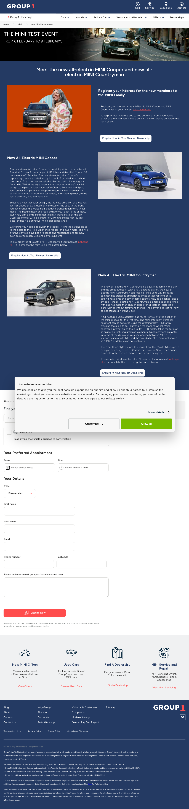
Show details (156, 412)
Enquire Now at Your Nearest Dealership (126, 138)
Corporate (43, 717)
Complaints (78, 712)
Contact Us (10, 722)
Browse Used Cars (71, 686)
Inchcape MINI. (142, 109)
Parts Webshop (46, 722)
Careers (8, 717)
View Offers (25, 686)
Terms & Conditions (12, 731)
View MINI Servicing (164, 687)
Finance (42, 712)
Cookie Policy (54, 731)
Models (81, 17)
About (7, 712)
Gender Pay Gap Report (85, 722)
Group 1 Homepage (19, 17)
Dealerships (176, 17)
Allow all (146, 423)
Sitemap (110, 707)
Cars (65, 17)
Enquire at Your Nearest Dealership (122, 372)
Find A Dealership (118, 685)
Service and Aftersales (130, 17)
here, (78, 752)
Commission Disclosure (77, 731)
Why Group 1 (45, 707)
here (90, 784)
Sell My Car (101, 17)
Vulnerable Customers (85, 707)
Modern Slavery (81, 717)
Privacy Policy (34, 731)
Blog (6, 707)
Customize (94, 423)
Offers (156, 17)
